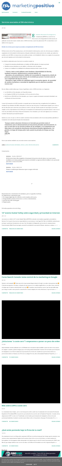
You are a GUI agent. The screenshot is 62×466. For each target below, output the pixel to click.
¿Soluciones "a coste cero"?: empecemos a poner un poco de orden (31, 341)
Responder (9, 164)
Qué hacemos (5, 12)
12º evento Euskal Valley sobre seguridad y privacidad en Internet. (31, 213)
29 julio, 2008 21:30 (17, 167)
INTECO (22, 145)
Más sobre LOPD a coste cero (14, 405)
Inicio (36, 12)
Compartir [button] (55, 145)
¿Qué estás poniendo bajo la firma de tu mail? (22, 430)
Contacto (15, 12)
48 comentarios (13, 421)
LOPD (26, 145)
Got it (35, 464)
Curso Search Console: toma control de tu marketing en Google (29, 277)
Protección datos (34, 145)
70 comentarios (13, 357)
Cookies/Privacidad (26, 12)
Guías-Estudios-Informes (13, 145)
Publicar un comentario (16, 228)
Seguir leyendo (56, 228)
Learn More (29, 464)
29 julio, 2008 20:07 (17, 156)
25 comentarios (13, 446)
